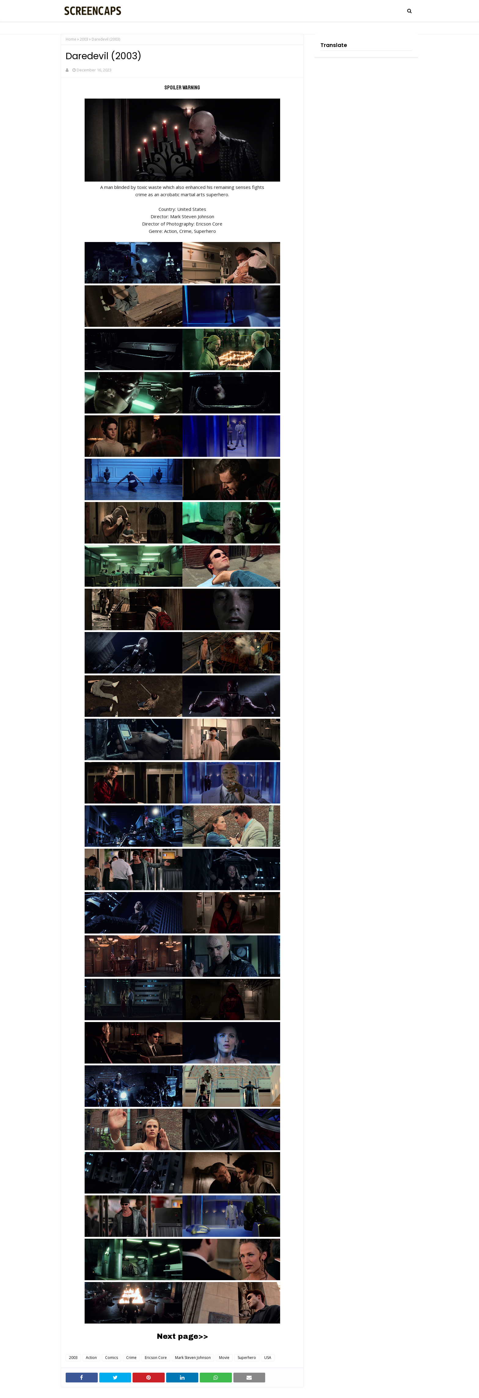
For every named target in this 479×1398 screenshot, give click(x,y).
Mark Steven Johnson (193, 1357)
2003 (84, 39)
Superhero (247, 1357)
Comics (111, 1357)
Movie (224, 1357)
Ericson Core (156, 1357)
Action (91, 1357)
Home (71, 39)
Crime (131, 1357)
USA (267, 1357)
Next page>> (182, 1336)
